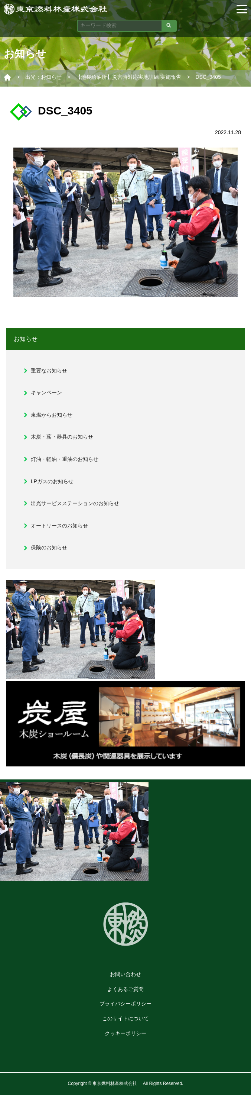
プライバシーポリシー (125, 1004)
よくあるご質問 (125, 989)
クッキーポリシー (125, 1033)
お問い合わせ (125, 974)
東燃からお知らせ (51, 415)
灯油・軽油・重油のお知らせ (64, 459)
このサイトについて (125, 1018)
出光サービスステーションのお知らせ (75, 503)
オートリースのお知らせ (59, 526)
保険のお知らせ (49, 547)
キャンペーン (46, 392)
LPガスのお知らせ (52, 481)
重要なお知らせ (49, 371)
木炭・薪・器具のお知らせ (62, 437)
